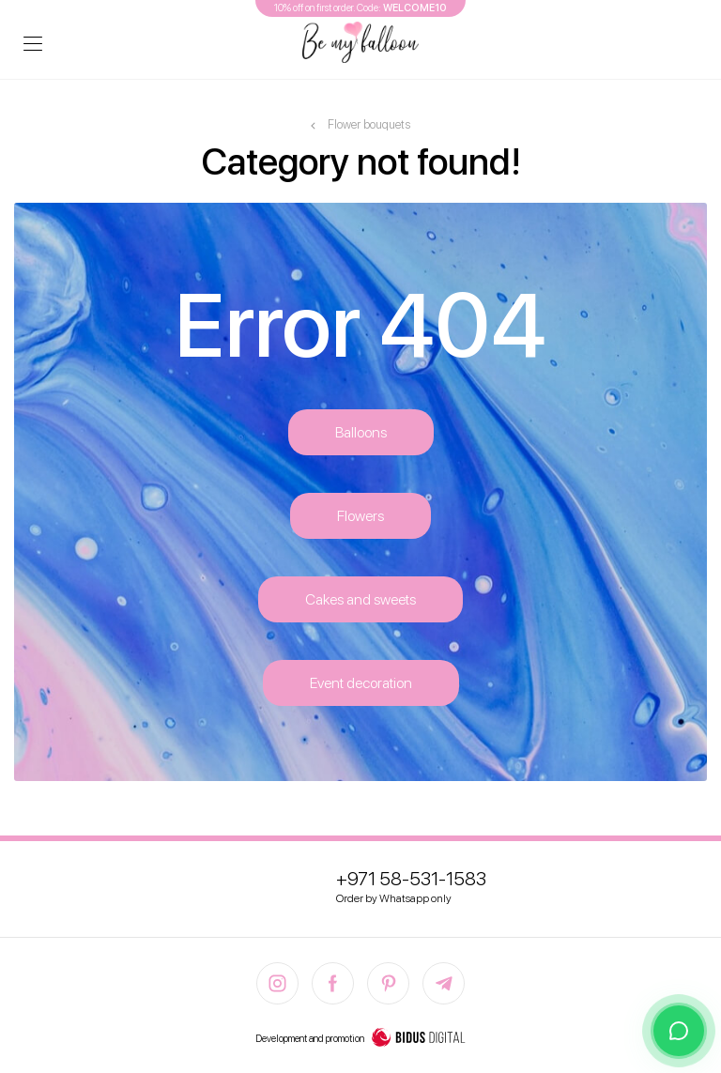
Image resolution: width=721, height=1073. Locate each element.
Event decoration (361, 683)
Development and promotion (360, 1039)
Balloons (361, 432)
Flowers (360, 516)
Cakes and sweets (360, 599)
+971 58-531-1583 (411, 878)
